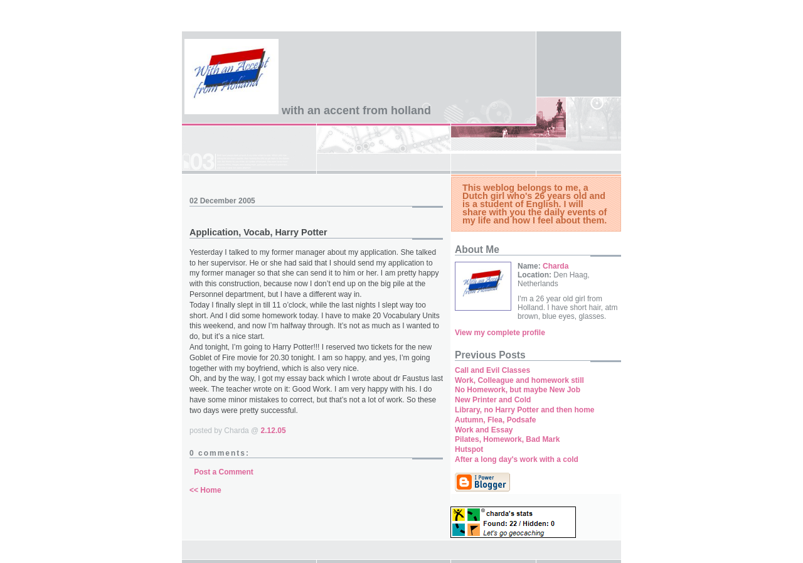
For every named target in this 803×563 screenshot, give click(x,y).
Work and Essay (484, 430)
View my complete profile (500, 332)
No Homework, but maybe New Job (517, 389)
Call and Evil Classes (492, 370)
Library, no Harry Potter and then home (524, 409)
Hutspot (469, 449)
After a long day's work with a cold (516, 459)
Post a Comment (223, 472)
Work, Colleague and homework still (519, 380)
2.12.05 (273, 430)
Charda (555, 266)
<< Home (205, 490)
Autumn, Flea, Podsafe (495, 420)
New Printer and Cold (493, 399)
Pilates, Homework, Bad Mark (507, 439)
